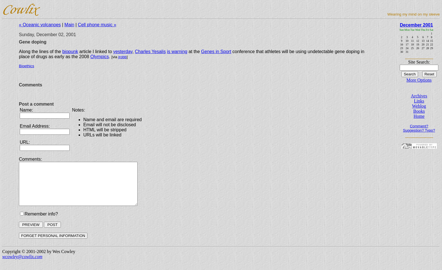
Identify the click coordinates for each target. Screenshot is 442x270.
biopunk (70, 51)
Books (419, 111)
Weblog (419, 106)
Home (419, 116)
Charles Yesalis (150, 51)
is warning (177, 51)
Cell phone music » (97, 24)
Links (419, 101)
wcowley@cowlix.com (22, 265)
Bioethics (26, 66)
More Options (419, 80)
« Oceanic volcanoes (40, 24)
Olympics (99, 56)
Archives (419, 95)
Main (69, 24)
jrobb (122, 57)
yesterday (122, 51)
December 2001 (416, 25)
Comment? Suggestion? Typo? (419, 128)
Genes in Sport (216, 51)
